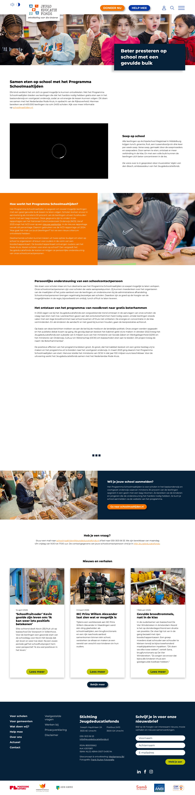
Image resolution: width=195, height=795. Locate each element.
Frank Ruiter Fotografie (102, 759)
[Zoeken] (172, 8)
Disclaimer (51, 735)
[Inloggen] (164, 8)
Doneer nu (112, 8)
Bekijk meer (97, 684)
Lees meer (37, 671)
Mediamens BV (116, 756)
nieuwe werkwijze (52, 224)
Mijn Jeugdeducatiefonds (147, 543)
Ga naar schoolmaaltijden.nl (127, 506)
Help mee (139, 8)
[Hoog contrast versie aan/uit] (18, 4)
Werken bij (52, 724)
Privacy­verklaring (56, 729)
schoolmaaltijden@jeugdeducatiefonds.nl (78, 540)
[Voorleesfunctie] (12, 4)
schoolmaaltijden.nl (23, 107)
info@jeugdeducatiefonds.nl (94, 739)
